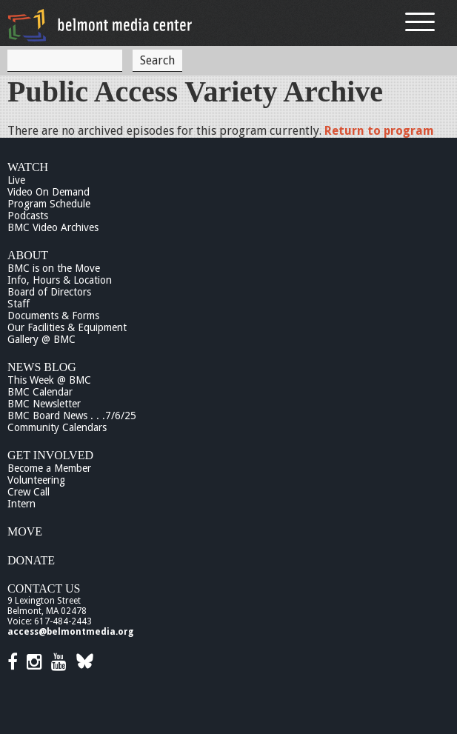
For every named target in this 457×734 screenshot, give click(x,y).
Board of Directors (49, 292)
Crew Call (28, 492)
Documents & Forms (53, 315)
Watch (27, 167)
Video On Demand (48, 192)
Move (24, 531)
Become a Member (49, 468)
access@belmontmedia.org (70, 632)
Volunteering (36, 480)
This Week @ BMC (49, 380)
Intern (21, 504)
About (27, 255)
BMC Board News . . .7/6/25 (71, 415)
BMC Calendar (40, 392)
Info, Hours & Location (59, 280)
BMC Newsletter (44, 404)
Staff (18, 304)
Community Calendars (57, 427)
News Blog (41, 367)
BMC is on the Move (53, 268)
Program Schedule (48, 204)
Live (16, 180)
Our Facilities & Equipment (67, 327)
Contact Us (43, 588)
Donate (31, 560)
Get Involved (50, 455)
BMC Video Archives (53, 227)
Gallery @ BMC (41, 339)
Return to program (379, 131)
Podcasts (27, 215)
